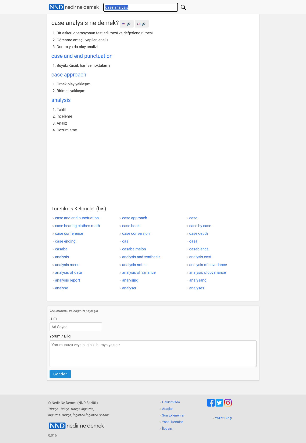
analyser (129, 288)
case (193, 218)
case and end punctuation (82, 56)
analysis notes (134, 264)
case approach (68, 75)
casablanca (199, 249)
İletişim (167, 428)
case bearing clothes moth (77, 226)
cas (125, 241)
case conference (69, 233)
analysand (198, 280)
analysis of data (68, 272)
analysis (61, 100)
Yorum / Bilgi (60, 336)
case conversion (136, 233)
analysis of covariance (208, 264)
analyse (61, 288)
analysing (130, 280)
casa (193, 241)
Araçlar (167, 409)
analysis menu (67, 264)
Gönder (60, 374)
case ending (65, 241)
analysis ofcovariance (207, 272)
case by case (200, 226)
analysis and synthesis (141, 257)
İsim (53, 318)
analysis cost (200, 257)
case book (131, 226)
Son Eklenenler (173, 415)
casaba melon (134, 249)
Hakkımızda (171, 402)
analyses (196, 288)
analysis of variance (139, 272)
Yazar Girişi (223, 418)
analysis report (67, 280)
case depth (198, 233)
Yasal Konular (172, 422)
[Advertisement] (153, 165)
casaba (61, 249)
